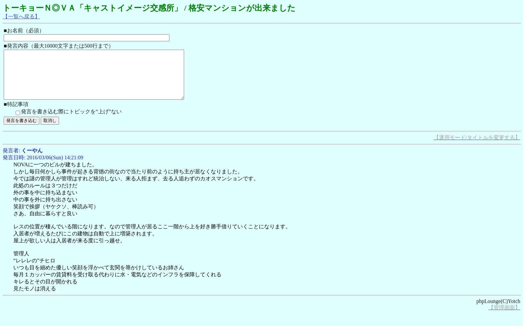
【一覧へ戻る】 (21, 16)
